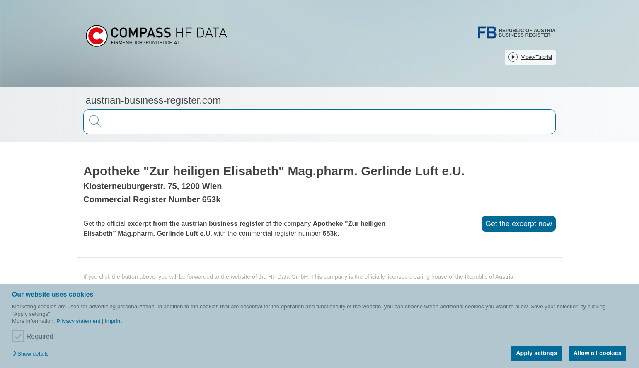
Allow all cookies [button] (598, 353)
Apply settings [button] (536, 353)
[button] (32, 354)
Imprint (113, 321)
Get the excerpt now (518, 224)
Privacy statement (78, 321)
